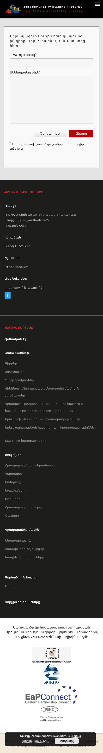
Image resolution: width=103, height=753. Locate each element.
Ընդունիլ (66, 741)
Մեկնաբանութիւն (25, 72)
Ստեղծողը (13, 482)
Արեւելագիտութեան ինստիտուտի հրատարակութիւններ (50, 427)
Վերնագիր (13, 474)
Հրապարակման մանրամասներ (31, 465)
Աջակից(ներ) (15, 490)
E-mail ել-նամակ (23, 55)
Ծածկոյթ (12, 516)
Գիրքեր (11, 363)
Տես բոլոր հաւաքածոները (25, 441)
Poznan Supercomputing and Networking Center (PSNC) (52, 746)
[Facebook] (8, 296)
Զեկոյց (81, 133)
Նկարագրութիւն (18, 540)
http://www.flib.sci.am (21, 288)
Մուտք (10, 586)
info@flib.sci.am (17, 267)
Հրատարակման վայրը (23, 507)
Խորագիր (12, 499)
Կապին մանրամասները (24, 557)
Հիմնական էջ (15, 339)
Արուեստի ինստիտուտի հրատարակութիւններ (42, 419)
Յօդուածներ (15, 372)
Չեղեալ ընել (50, 133)
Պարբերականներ (19, 380)
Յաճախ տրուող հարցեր (24, 549)
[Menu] (97, 4)
